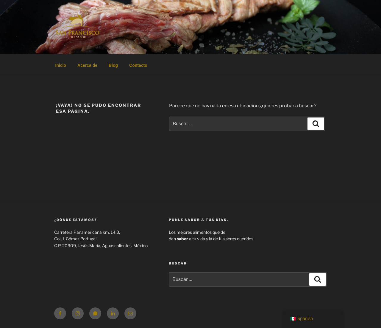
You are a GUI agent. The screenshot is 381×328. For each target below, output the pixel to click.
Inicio (60, 65)
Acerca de (87, 65)
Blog (113, 65)
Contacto (138, 65)
